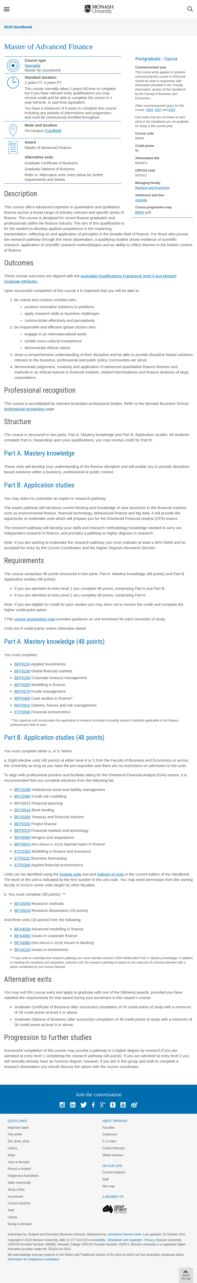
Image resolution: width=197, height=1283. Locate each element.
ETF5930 (22, 712)
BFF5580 (22, 837)
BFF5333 (22, 824)
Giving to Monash (20, 1224)
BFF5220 (22, 664)
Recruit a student (19, 1169)
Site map (108, 1186)
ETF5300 (22, 865)
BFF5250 (22, 677)
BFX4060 (22, 935)
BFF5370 (22, 830)
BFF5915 (22, 705)
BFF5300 (22, 698)
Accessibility (96, 1240)
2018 (149, 110)
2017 (158, 110)
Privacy (149, 1240)
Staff (11, 1210)
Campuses (109, 1134)
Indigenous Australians (23, 1176)
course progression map (34, 619)
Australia (141, 200)
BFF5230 (22, 671)
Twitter (83, 1105)
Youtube (123, 1105)
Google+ (102, 1105)
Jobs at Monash (18, 1162)
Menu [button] (7, 9)
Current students (19, 1203)
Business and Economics (152, 188)
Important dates (18, 1127)
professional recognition (24, 409)
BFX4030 (22, 929)
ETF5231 (22, 858)
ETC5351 (22, 851)
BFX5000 (22, 903)
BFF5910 (22, 844)
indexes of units (110, 874)
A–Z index (109, 1141)
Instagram (62, 1105)
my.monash (15, 1196)
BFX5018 (22, 910)
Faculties (108, 1127)
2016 (171, 110)
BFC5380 (22, 796)
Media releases (112, 1155)
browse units (70, 874)
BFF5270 (22, 691)
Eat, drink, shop (18, 1141)
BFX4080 (22, 942)
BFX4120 (22, 949)
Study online (16, 1189)
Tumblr (112, 1105)
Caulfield (53, 131)
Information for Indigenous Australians (33, 1259)
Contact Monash (113, 1148)
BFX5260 (22, 817)
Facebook (93, 1105)
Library (12, 1148)
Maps (11, 1155)
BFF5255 (22, 684)
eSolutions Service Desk (124, 1234)
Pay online (15, 1134)
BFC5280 (22, 789)
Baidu (134, 1105)
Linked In (72, 1105)
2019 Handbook (18, 27)
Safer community (19, 1182)
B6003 (139, 212)
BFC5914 (22, 810)
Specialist (33, 66)
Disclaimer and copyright (125, 1240)
